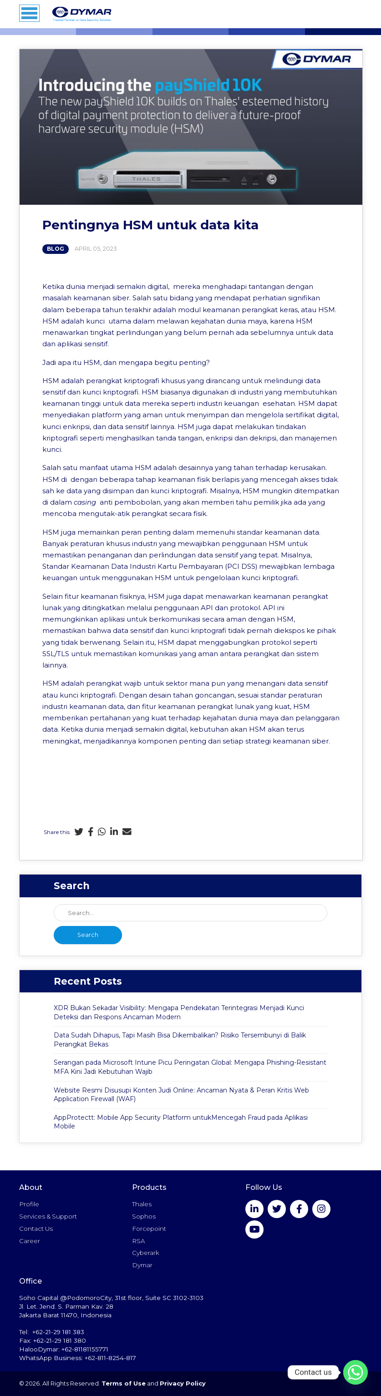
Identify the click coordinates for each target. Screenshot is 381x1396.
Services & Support (48, 1216)
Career (29, 1240)
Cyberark (145, 1252)
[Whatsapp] (355, 1372)
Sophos (144, 1216)
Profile (29, 1204)
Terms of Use (124, 1383)
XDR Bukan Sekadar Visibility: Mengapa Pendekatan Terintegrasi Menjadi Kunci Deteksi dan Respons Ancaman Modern (179, 1012)
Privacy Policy (183, 1383)
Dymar (142, 1265)
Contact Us (36, 1228)
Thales (142, 1204)
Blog (55, 249)
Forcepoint (149, 1228)
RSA (138, 1240)
